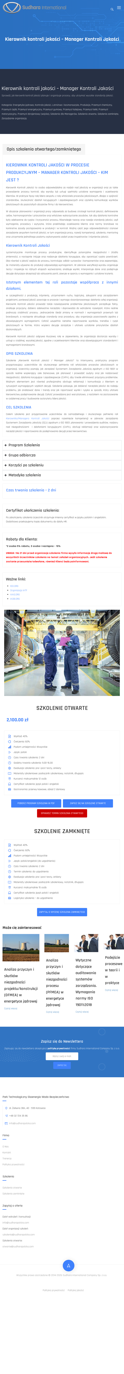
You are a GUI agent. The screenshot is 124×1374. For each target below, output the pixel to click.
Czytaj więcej (10, 1008)
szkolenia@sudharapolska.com (19, 1234)
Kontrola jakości (43, 105)
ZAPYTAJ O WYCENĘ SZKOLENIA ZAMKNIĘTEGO (62, 912)
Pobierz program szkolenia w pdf (36, 803)
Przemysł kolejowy (72, 109)
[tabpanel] (62, 295)
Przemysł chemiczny (101, 105)
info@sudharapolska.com (20, 1123)
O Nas (6, 1146)
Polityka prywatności (13, 1164)
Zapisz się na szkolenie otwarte (88, 803)
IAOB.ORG (15, 599)
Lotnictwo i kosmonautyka (65, 105)
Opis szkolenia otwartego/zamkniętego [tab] (44, 149)
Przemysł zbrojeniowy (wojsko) (33, 114)
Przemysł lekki (90, 109)
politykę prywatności (59, 1048)
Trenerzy (7, 1158)
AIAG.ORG (15, 594)
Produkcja (85, 105)
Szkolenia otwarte (87, 114)
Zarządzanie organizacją (14, 118)
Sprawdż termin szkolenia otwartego (62, 813)
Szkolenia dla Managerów (63, 114)
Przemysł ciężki (9, 109)
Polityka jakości (76, 1290)
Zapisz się (62, 1065)
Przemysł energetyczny (30, 109)
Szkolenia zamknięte (108, 114)
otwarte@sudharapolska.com (18, 1246)
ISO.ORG (14, 586)
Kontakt (7, 1152)
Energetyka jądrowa (23, 105)
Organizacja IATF (18, 590)
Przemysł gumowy (52, 109)
